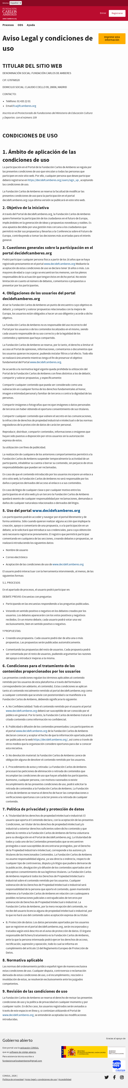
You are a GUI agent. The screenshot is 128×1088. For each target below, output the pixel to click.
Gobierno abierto (17, 1040)
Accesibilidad (64, 1079)
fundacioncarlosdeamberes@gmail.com (22, 1060)
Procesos (8, 25)
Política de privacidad (13, 1079)
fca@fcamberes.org (24, 106)
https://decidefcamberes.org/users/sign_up (53, 180)
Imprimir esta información (112, 38)
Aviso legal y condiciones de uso (41, 1079)
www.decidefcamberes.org (59, 264)
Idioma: (5, 3)
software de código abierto (23, 1052)
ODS (20, 25)
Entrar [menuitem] (103, 13)
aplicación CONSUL (29, 1047)
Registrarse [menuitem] (117, 13)
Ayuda (31, 25)
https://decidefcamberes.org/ (50, 740)
